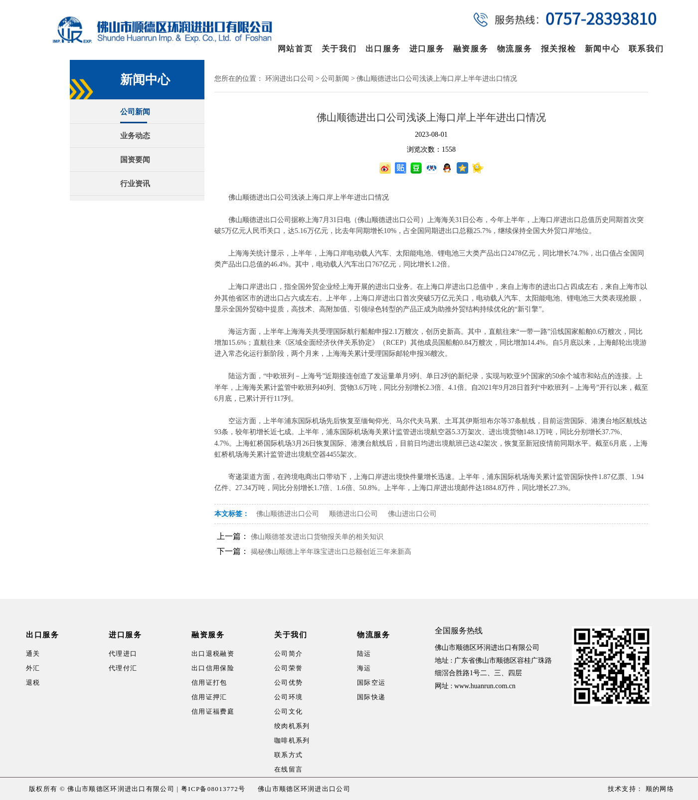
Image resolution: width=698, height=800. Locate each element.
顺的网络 (658, 789)
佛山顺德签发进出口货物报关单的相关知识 (317, 536)
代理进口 (123, 653)
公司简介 (288, 653)
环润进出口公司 (289, 78)
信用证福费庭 (212, 711)
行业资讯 (135, 184)
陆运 (364, 653)
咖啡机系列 (292, 740)
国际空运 (371, 682)
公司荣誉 (288, 668)
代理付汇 (123, 668)
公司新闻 (135, 112)
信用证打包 (209, 682)
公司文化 (288, 711)
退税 (33, 682)
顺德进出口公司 (353, 514)
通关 (33, 653)
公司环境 (288, 697)
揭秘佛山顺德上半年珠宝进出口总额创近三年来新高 (331, 551)
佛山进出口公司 (412, 514)
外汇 (33, 668)
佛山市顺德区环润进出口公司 (304, 789)
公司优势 (288, 682)
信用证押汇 (209, 697)
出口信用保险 (212, 668)
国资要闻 (135, 160)
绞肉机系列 (292, 726)
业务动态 (135, 136)
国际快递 (371, 697)
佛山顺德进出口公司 (287, 514)
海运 (364, 668)
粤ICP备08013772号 (213, 789)
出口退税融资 (212, 653)
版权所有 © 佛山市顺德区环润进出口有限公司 (101, 789)
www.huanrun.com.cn (485, 686)
